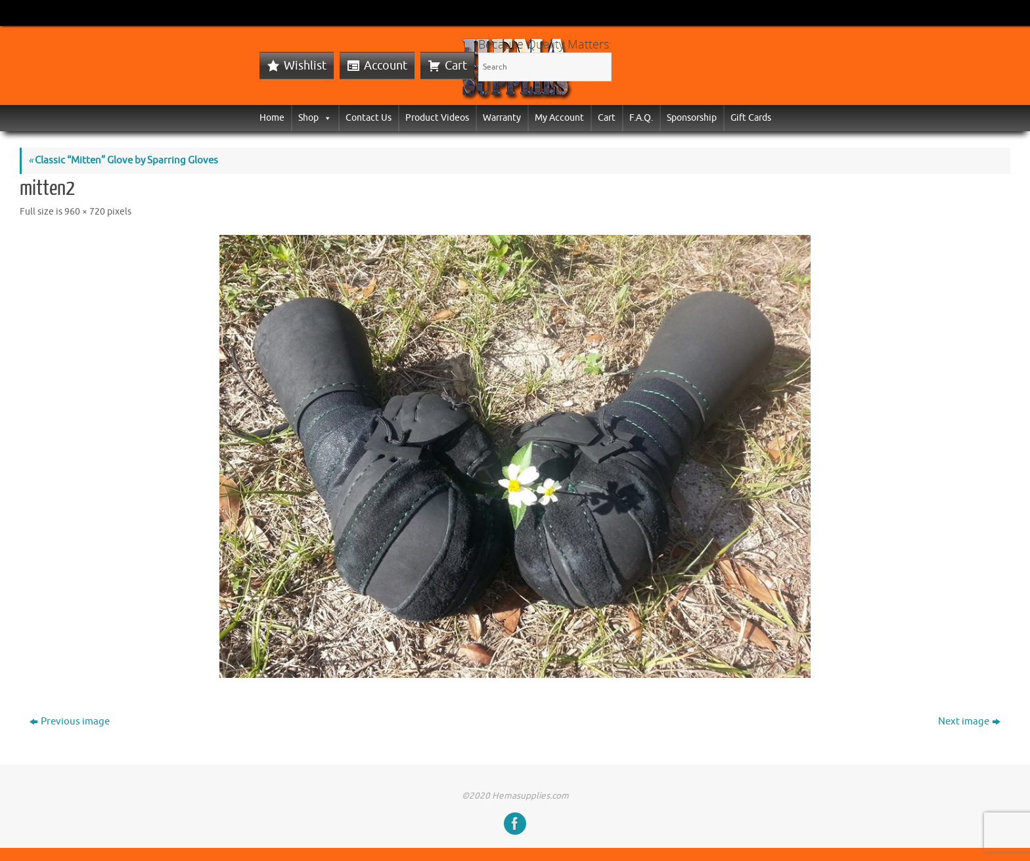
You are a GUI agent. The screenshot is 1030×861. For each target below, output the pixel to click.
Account (385, 65)
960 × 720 (84, 211)
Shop (315, 117)
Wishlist (305, 65)
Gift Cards (750, 117)
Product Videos (437, 117)
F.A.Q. (641, 117)
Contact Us (369, 117)
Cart (456, 65)
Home (271, 117)
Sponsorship (692, 117)
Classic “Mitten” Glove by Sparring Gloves (123, 160)
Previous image (70, 721)
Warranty (502, 117)
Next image (969, 721)
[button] (325, 117)
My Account (559, 117)
